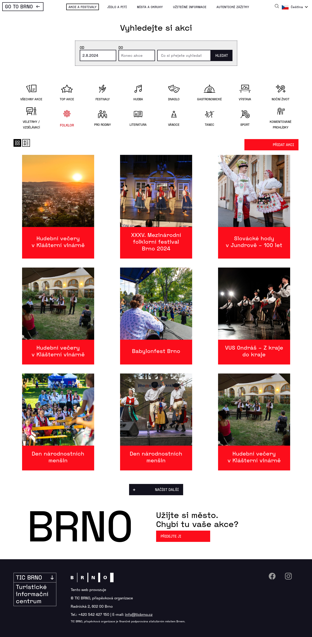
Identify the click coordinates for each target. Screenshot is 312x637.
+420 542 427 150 (93, 614)
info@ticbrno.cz (139, 614)
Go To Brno (19, 6)
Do (120, 47)
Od (82, 47)
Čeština (297, 7)
